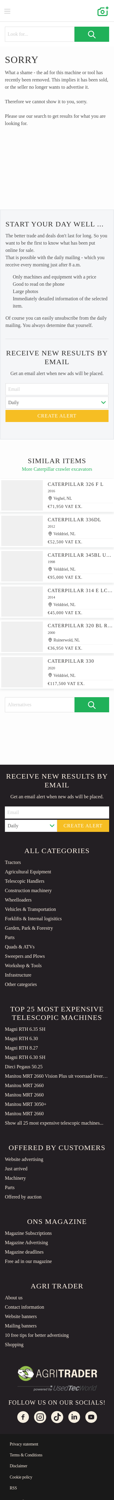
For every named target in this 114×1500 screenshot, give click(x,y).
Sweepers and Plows (25, 956)
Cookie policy (21, 1477)
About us (13, 1297)
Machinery (15, 1178)
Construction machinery (28, 890)
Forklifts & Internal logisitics (33, 918)
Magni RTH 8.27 (21, 1047)
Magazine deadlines (24, 1251)
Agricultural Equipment (28, 871)
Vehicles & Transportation (30, 909)
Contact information (24, 1307)
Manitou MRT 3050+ (26, 1104)
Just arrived (16, 1168)
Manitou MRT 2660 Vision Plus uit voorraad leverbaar (57, 1076)
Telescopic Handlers (24, 881)
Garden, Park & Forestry (29, 928)
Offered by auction (23, 1196)
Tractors (13, 862)
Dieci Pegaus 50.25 (24, 1066)
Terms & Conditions (26, 1455)
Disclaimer (18, 1466)
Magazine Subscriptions (28, 1233)
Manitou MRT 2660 (24, 1085)
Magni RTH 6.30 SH (25, 1057)
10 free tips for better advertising (37, 1335)
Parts (10, 937)
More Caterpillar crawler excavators (57, 469)
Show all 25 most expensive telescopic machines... (54, 1123)
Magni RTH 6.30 (21, 1038)
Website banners (21, 1316)
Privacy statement (24, 1444)
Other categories (21, 984)
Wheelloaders (18, 899)
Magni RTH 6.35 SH (25, 1029)
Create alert (57, 415)
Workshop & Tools (23, 965)
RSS (13, 1488)
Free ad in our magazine (28, 1261)
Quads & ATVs (20, 946)
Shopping (14, 1344)
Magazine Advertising (26, 1242)
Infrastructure (18, 974)
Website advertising (24, 1159)
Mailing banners (20, 1325)
